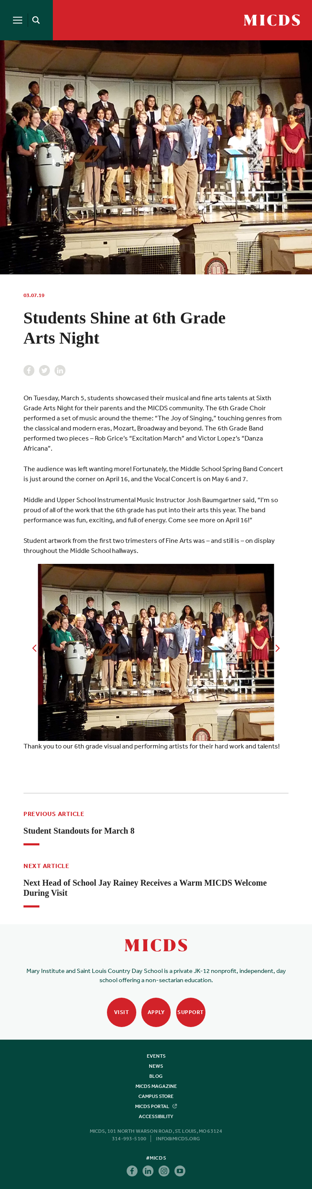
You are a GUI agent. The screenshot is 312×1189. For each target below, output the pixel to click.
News (156, 1066)
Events (156, 1056)
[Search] (34, 20)
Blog (156, 1076)
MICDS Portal (156, 1106)
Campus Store (156, 1096)
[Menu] (17, 20)
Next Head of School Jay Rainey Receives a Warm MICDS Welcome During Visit (145, 887)
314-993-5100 (129, 1138)
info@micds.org (178, 1138)
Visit (121, 1012)
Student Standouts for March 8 (79, 830)
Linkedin (60, 370)
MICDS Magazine (156, 1086)
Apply (156, 1012)
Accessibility (156, 1116)
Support (190, 1012)
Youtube (179, 1171)
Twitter (44, 370)
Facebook (28, 370)
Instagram (164, 1171)
